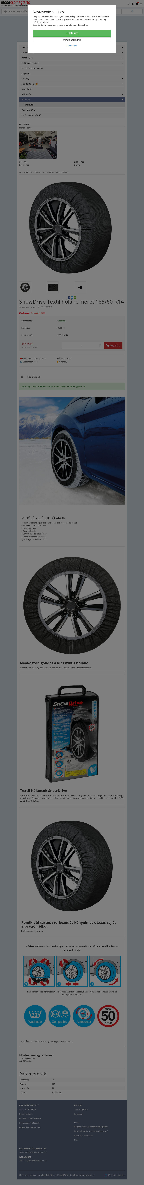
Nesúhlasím (72, 45)
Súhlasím (72, 33)
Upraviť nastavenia (72, 39)
